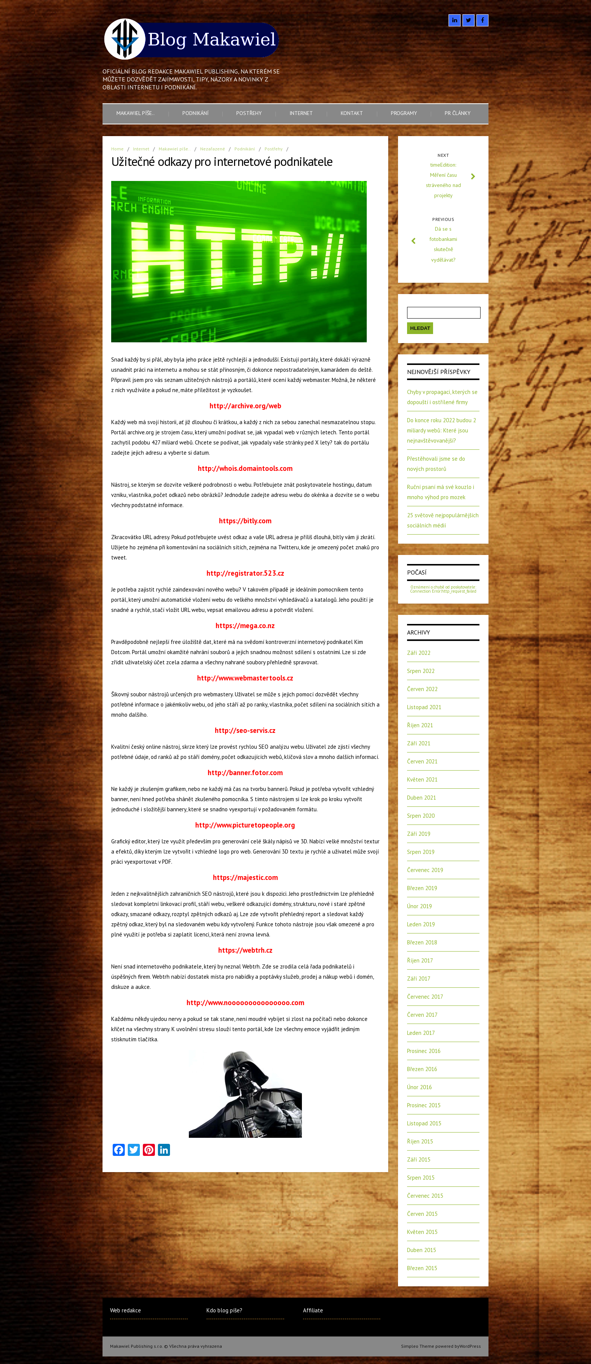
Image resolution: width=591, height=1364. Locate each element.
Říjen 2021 (420, 725)
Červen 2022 (422, 689)
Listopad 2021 (424, 707)
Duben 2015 (421, 1250)
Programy (404, 113)
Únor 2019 (419, 906)
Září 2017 (418, 978)
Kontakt (352, 113)
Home (117, 149)
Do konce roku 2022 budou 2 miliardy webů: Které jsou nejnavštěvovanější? (441, 430)
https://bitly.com (245, 520)
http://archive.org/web (245, 405)
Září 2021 (418, 743)
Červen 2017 (422, 1014)
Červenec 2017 (425, 996)
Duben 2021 (421, 797)
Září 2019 (418, 833)
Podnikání (195, 113)
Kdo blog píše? (224, 1310)
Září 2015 (418, 1159)
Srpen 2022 (421, 670)
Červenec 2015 (425, 1195)
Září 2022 (418, 652)
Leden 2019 (421, 924)
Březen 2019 (422, 888)
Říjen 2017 (420, 960)
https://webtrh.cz (245, 950)
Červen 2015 (422, 1213)
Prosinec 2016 (424, 1050)
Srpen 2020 (421, 815)
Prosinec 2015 (424, 1105)
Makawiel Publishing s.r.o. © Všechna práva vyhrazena (166, 1346)
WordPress (470, 1346)
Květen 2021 (422, 779)
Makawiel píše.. (135, 113)
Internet (301, 113)
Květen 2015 (422, 1231)
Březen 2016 (422, 1069)
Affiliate (313, 1310)
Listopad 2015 (424, 1123)
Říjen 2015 (420, 1141)
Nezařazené (212, 149)
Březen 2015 (422, 1268)
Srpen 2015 (421, 1177)
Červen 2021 (422, 761)
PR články (457, 113)
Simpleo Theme (417, 1346)
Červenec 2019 (425, 870)
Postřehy (249, 113)
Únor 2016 (419, 1087)
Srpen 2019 (421, 851)
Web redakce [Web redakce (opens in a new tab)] (125, 1310)
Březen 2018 (422, 942)
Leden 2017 (421, 1032)
